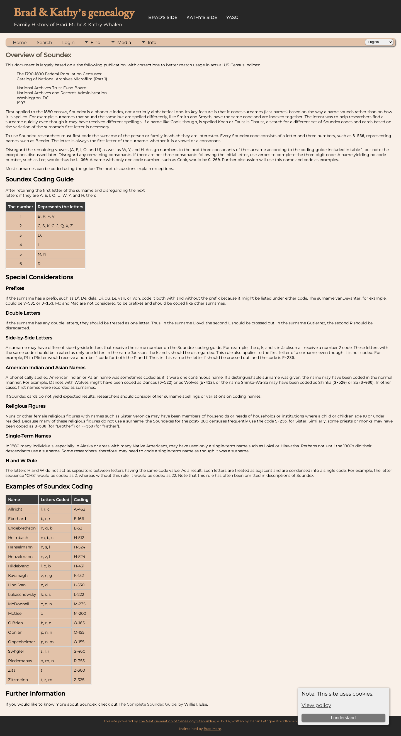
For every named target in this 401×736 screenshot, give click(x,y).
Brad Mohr (212, 730)
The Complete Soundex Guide (147, 706)
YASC (232, 17)
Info (152, 42)
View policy (316, 705)
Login (68, 42)
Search (44, 42)
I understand (343, 717)
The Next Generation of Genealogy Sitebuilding (177, 723)
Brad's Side (163, 17)
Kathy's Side (201, 17)
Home (20, 42)
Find (96, 42)
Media (124, 42)
